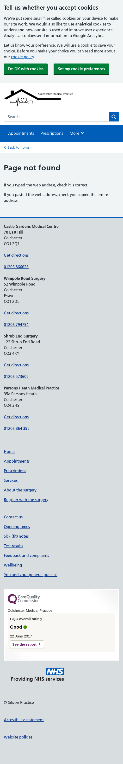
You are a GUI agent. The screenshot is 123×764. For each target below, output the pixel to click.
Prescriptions (52, 133)
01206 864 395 (17, 428)
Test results (13, 545)
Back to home (19, 147)
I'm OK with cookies (25, 68)
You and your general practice (30, 574)
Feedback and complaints (26, 555)
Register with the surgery (26, 499)
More (77, 133)
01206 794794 (16, 324)
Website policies (18, 737)
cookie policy (22, 56)
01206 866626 (16, 266)
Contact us (13, 517)
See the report (24, 644)
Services (11, 480)
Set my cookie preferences (81, 68)
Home (9, 451)
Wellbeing (13, 565)
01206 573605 (16, 376)
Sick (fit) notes (16, 536)
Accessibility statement (24, 719)
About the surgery (20, 490)
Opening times (17, 526)
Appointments (21, 133)
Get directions (16, 255)
